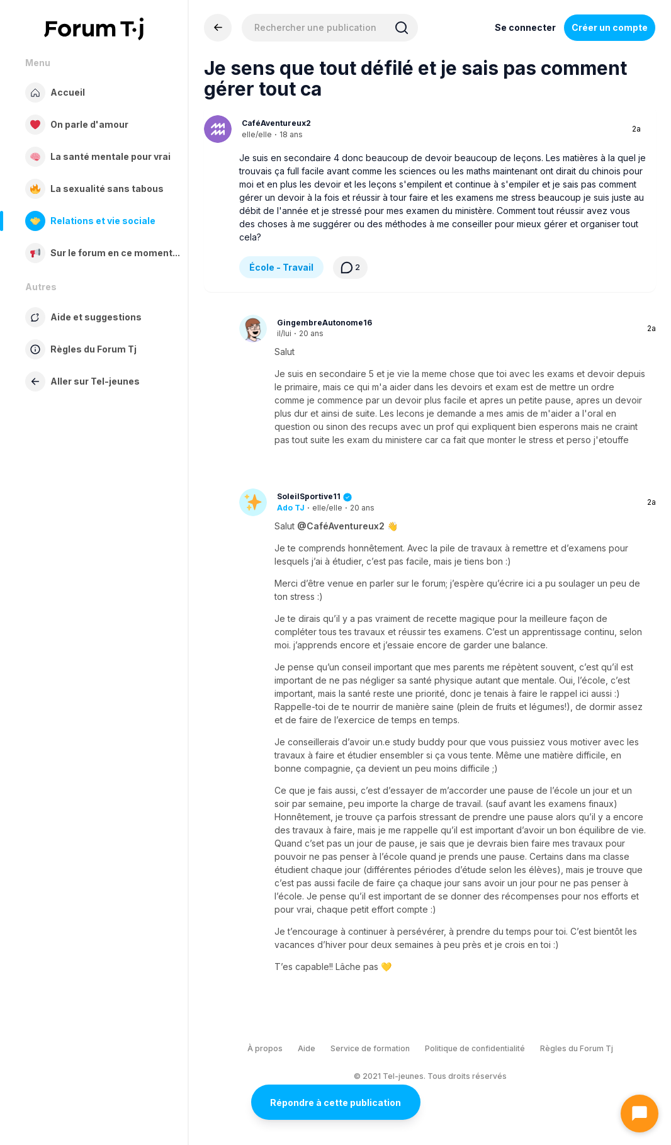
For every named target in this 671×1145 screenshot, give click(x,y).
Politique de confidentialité (475, 1048)
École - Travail (281, 267)
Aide (306, 1048)
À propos (265, 1048)
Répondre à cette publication (335, 1102)
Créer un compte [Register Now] (610, 27)
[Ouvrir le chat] (639, 1113)
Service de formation (370, 1048)
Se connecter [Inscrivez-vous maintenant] (525, 27)
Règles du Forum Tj (576, 1048)
